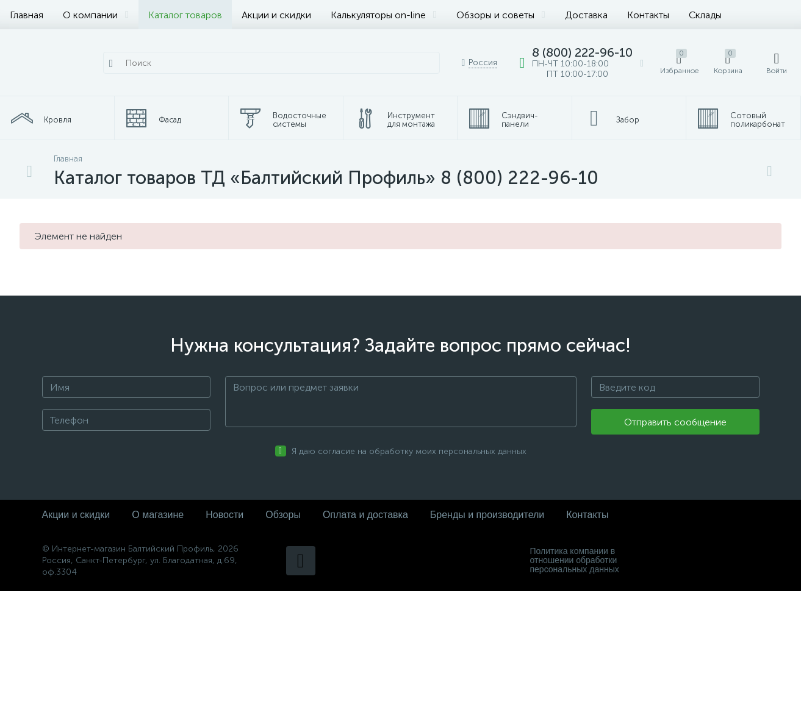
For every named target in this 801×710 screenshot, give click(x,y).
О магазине (158, 514)
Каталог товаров (185, 15)
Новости (224, 514)
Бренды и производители (487, 514)
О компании (96, 15)
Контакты (648, 15)
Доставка (586, 15)
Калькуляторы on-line (384, 15)
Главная (26, 15)
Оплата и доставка (365, 514)
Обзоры (283, 514)
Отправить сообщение (675, 422)
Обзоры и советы (500, 15)
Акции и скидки (276, 15)
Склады (705, 15)
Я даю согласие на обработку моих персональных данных (409, 451)
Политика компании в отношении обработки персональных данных (574, 560)
